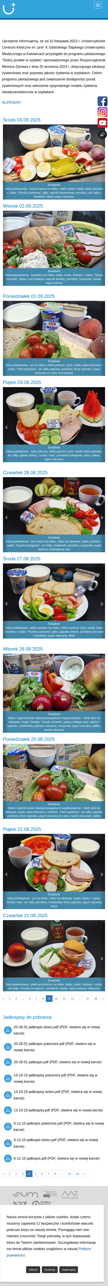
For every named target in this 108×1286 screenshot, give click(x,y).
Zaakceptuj (68, 1269)
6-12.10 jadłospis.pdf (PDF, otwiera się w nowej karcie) (52, 1158)
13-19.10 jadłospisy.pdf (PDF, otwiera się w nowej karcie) (53, 1110)
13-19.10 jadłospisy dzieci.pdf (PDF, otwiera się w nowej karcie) (53, 1095)
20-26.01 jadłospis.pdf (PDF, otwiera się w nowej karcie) (53, 1062)
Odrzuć (33, 1269)
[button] (5, 248)
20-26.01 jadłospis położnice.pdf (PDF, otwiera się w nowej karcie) (50, 1047)
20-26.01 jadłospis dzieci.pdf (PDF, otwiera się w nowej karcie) (52, 1030)
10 (56, 998)
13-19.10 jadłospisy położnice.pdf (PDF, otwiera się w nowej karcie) (50, 1078)
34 (77, 1173)
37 (87, 998)
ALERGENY (11, 102)
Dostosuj (49, 1269)
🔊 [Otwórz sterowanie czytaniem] (102, 134)
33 (69, 1173)
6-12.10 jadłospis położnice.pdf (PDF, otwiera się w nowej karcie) (54, 1126)
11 (64, 998)
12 (72, 998)
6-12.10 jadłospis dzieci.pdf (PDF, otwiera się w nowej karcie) (51, 1143)
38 (95, 998)
